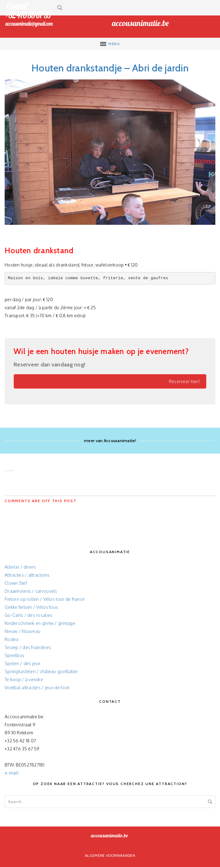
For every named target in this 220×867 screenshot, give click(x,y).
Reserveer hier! (184, 381)
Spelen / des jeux (23, 663)
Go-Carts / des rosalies (28, 615)
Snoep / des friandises (28, 647)
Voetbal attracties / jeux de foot (37, 687)
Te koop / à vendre (24, 679)
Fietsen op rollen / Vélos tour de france (45, 599)
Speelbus (14, 655)
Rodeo (12, 639)
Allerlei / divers (20, 567)
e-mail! (12, 772)
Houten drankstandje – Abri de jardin (110, 68)
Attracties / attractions (27, 575)
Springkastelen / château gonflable (41, 671)
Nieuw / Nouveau (22, 631)
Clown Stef (16, 583)
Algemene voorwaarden (110, 855)
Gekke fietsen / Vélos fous (31, 607)
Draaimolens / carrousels (31, 591)
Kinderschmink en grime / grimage (40, 623)
